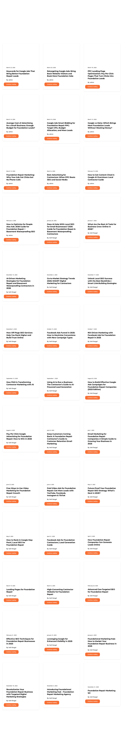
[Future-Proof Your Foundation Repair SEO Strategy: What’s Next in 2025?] (102, 463)
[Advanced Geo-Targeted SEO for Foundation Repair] (102, 564)
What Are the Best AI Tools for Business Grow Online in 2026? (102, 226)
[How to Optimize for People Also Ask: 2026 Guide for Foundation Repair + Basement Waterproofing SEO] (21, 199)
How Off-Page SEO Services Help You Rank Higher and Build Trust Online (19, 335)
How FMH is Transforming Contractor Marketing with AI (20, 383)
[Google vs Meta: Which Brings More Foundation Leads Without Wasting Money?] (102, 98)
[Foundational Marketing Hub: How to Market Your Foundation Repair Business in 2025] (102, 614)
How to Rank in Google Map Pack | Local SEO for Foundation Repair (19, 542)
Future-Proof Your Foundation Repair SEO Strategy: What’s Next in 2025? (102, 490)
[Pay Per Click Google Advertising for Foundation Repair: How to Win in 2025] (21, 409)
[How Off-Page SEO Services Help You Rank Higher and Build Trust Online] (21, 308)
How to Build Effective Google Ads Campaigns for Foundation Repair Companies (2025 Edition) (102, 386)
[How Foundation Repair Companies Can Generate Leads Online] (102, 515)
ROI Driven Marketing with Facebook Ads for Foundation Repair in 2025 (102, 335)
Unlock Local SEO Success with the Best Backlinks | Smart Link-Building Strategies (102, 280)
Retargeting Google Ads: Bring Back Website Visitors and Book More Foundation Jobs (61, 73)
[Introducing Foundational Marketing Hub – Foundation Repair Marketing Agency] (61, 666)
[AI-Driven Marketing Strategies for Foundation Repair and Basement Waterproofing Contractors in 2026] (21, 254)
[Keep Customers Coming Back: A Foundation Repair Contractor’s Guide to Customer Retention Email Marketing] (61, 409)
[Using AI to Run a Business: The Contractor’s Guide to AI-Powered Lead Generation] (61, 357)
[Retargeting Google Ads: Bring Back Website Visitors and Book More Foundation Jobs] (61, 46)
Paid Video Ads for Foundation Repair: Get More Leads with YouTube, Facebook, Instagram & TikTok (61, 492)
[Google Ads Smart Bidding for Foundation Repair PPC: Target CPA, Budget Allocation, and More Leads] (61, 98)
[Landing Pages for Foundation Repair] (21, 564)
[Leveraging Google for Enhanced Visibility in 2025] (61, 614)
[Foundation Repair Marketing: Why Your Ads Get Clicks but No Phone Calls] (21, 150)
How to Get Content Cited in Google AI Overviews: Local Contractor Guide (101, 177)
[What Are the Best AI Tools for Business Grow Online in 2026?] (102, 199)
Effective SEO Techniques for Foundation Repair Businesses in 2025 (20, 641)
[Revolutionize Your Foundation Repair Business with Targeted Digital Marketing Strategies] (21, 666)
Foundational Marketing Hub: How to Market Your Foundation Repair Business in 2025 (102, 642)
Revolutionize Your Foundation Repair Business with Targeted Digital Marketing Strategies (19, 693)
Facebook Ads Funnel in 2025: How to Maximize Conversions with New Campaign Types (61, 335)
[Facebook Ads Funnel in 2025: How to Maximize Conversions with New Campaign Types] (61, 308)
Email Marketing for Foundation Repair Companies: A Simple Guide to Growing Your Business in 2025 (102, 439)
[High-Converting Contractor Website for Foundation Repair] (61, 564)
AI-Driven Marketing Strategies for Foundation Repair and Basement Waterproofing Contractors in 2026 (20, 283)
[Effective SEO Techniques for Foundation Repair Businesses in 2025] (21, 614)
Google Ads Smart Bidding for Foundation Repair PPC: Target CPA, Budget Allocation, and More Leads (61, 126)
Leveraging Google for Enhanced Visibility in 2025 (59, 640)
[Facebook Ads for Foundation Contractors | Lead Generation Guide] (61, 515)
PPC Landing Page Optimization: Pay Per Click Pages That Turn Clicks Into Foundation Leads (101, 75)
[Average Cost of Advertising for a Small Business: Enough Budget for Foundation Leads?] (21, 98)
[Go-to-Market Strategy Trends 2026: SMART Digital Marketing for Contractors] (61, 254)
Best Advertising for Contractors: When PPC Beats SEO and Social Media (61, 177)
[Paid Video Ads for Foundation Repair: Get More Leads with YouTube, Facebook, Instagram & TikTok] (61, 463)
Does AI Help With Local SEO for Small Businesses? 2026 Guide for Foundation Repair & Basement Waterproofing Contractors (61, 229)
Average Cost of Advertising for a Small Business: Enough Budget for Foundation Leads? (20, 125)
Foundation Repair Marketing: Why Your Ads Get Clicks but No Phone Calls (20, 177)
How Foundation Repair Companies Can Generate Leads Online (100, 542)
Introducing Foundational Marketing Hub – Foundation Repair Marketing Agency (60, 691)
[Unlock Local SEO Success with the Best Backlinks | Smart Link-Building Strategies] (102, 254)
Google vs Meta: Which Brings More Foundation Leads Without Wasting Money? (102, 125)
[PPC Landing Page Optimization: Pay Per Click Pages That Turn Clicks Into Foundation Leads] (102, 46)
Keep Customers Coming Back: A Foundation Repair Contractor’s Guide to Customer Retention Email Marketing (59, 439)
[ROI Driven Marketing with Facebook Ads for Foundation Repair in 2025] (102, 308)
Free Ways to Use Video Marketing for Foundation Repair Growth (18, 490)
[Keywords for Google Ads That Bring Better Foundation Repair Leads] (21, 46)
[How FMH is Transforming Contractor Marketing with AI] (21, 357)
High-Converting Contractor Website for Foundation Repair (60, 591)
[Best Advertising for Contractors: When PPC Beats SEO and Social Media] (61, 150)
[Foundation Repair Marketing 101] (102, 666)
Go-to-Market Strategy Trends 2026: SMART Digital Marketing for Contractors (61, 280)
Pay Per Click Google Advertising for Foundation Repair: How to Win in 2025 (19, 436)
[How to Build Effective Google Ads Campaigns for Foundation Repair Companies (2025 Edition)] (102, 357)
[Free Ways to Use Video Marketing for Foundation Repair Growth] (21, 463)
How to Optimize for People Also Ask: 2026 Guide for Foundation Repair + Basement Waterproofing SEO (20, 228)
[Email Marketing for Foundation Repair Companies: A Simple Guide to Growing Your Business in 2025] (102, 409)
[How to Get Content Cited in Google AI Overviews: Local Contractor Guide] (102, 150)
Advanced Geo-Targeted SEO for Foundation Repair (101, 590)
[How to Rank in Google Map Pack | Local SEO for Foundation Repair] (21, 515)
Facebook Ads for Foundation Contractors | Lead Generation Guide (61, 542)
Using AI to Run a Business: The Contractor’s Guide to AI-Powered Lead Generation (60, 384)
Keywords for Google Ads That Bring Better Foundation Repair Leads (20, 73)
